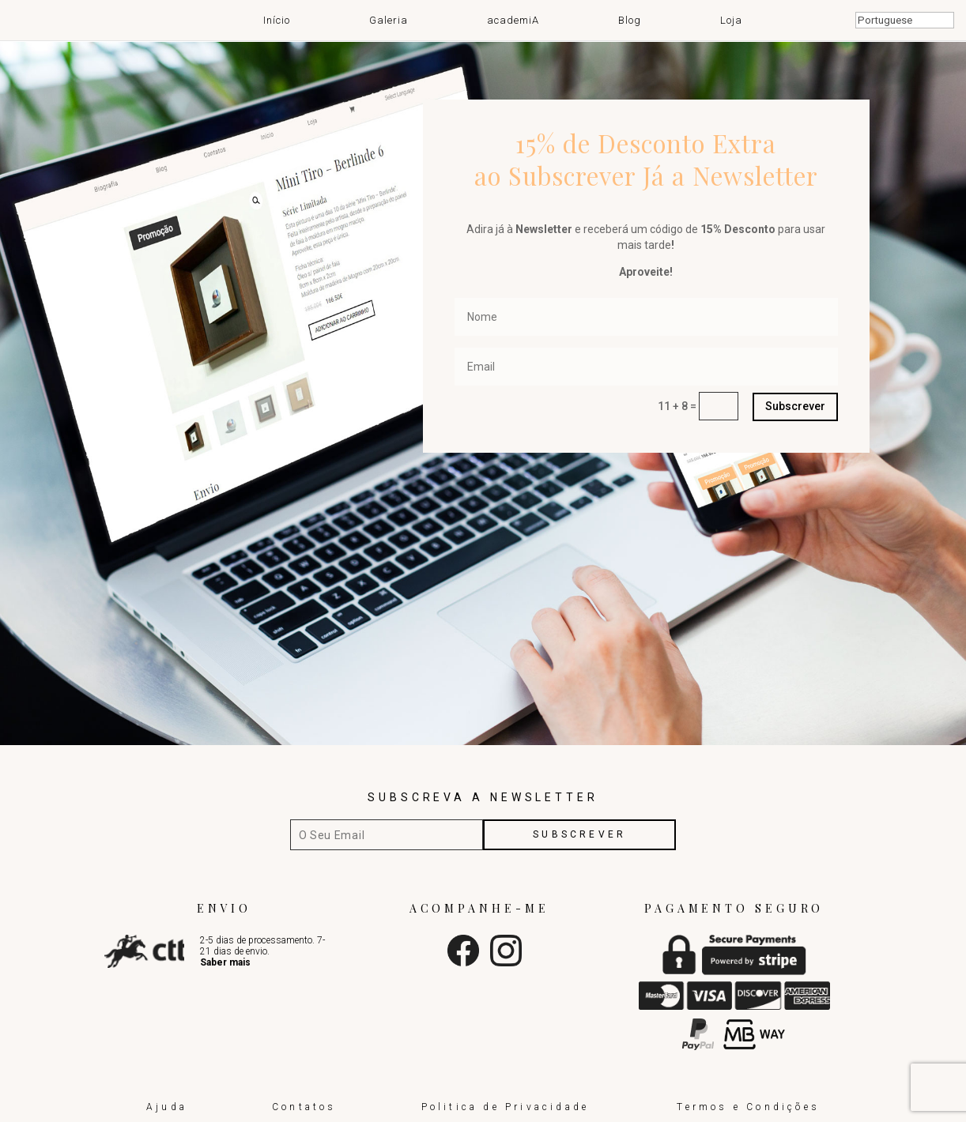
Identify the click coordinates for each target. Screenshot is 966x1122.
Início (276, 19)
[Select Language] (904, 20)
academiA (513, 19)
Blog (629, 19)
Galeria (388, 19)
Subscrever (795, 406)
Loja (731, 19)
